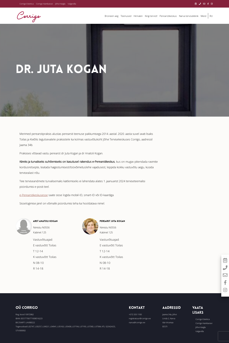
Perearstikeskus (168, 15)
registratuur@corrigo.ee (140, 318)
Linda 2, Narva (168, 318)
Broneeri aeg (111, 15)
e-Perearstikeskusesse (33, 195)
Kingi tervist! (151, 15)
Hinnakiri (138, 15)
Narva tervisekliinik (188, 15)
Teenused (126, 15)
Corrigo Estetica (26, 3)
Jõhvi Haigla (60, 3)
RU (211, 15)
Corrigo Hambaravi (44, 3)
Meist (203, 15)
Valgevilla (72, 3)
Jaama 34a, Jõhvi (169, 314)
